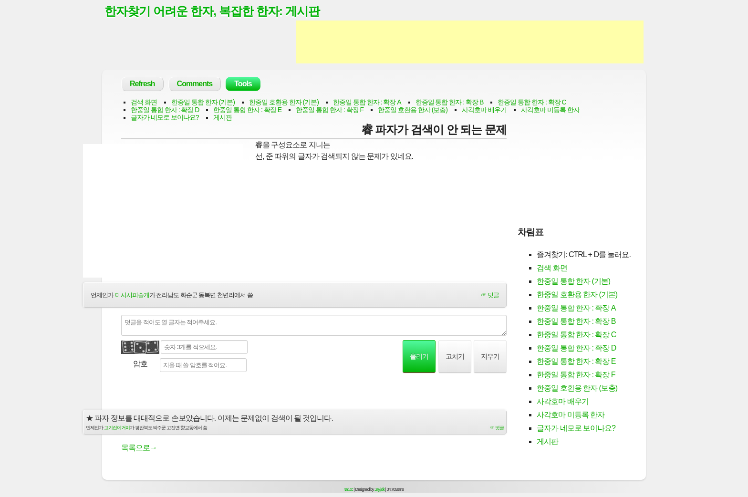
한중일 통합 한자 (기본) (203, 102)
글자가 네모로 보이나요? (165, 117)
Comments (195, 84)
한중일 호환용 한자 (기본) (284, 102)
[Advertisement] (470, 42)
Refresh (142, 84)
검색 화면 (144, 102)
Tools (242, 84)
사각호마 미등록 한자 (550, 110)
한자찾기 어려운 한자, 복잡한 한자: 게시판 (212, 11)
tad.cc (348, 489)
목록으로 (139, 448)
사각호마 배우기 (484, 110)
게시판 (222, 117)
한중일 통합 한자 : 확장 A (367, 102)
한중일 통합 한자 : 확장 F (330, 110)
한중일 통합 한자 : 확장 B (450, 102)
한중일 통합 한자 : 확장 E (247, 110)
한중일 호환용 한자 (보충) (412, 110)
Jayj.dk (379, 489)
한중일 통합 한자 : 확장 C (532, 102)
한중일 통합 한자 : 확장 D (165, 110)
